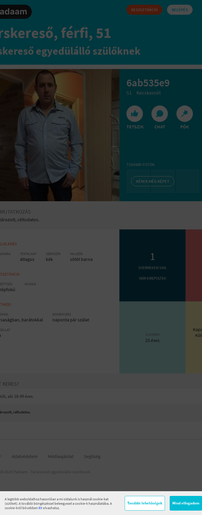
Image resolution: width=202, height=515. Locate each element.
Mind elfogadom (185, 503)
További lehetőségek (144, 503)
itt (40, 508)
